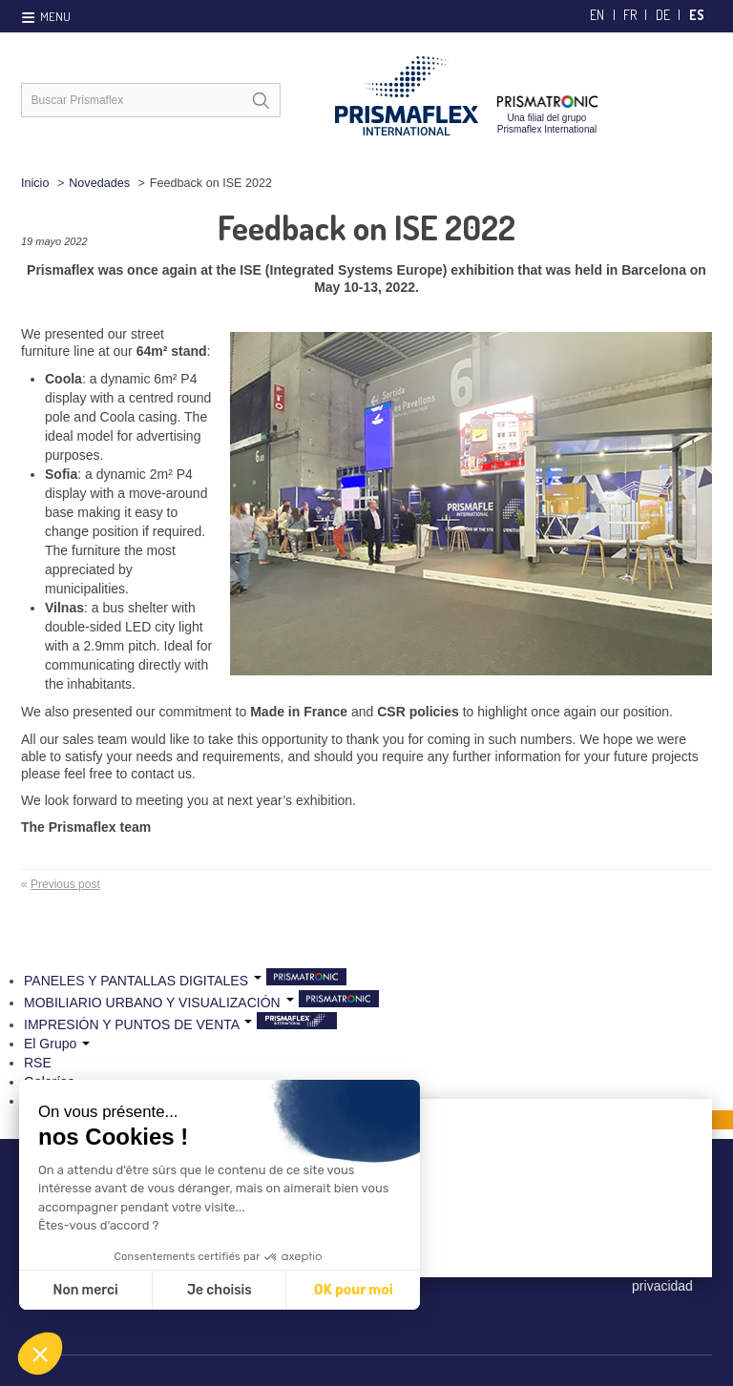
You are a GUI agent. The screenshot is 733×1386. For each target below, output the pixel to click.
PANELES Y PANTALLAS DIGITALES (143, 980)
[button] (40, 1353)
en (597, 15)
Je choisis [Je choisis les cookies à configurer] (219, 1290)
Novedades (99, 183)
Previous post (65, 884)
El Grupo (57, 1043)
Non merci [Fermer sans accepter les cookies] (84, 1290)
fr (630, 15)
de (663, 15)
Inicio (35, 183)
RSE (38, 1062)
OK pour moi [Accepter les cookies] (353, 1290)
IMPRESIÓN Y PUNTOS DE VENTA (138, 1024)
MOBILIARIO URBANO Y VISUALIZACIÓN (159, 1002)
